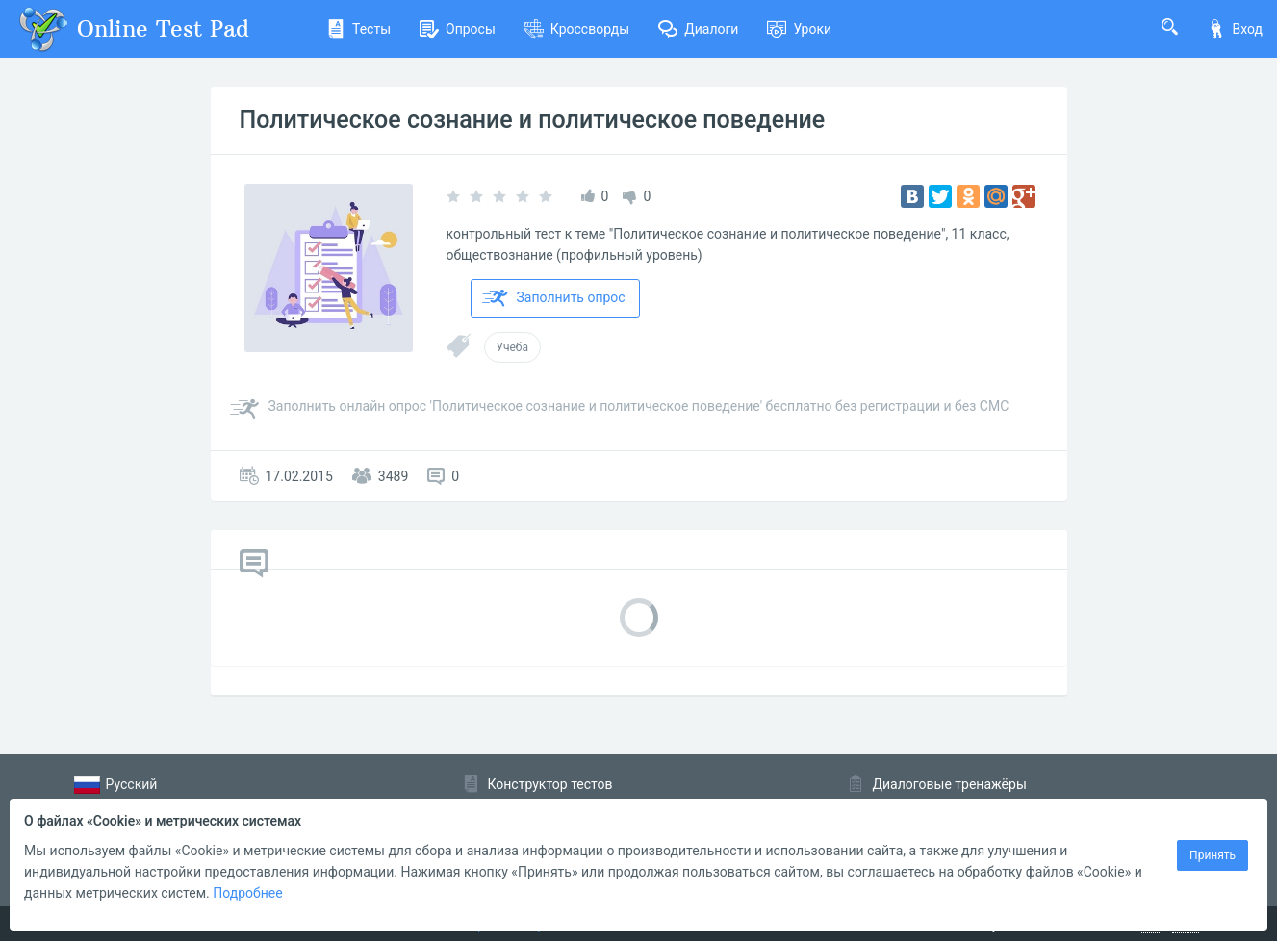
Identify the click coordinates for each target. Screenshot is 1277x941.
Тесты (358, 28)
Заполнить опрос (554, 298)
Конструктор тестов (550, 784)
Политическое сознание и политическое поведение (533, 120)
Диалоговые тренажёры (950, 784)
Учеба (512, 347)
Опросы (458, 28)
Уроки (799, 28)
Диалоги (698, 28)
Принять (1212, 855)
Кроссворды (576, 28)
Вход (1235, 28)
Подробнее (247, 893)
